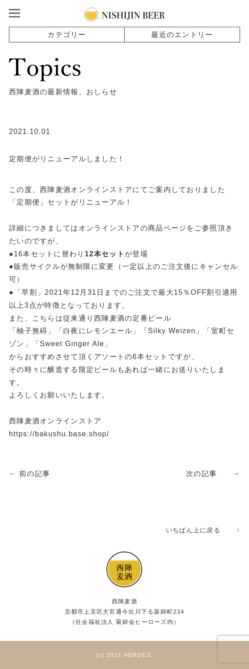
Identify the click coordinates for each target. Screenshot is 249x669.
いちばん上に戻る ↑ (203, 530)
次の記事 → (213, 473)
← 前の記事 (29, 473)
